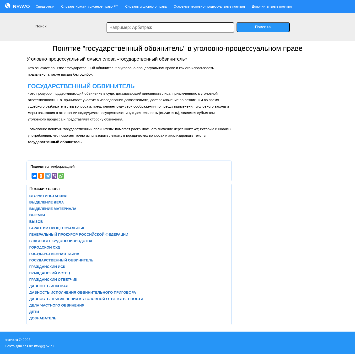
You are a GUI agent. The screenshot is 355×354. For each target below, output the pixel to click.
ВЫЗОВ (36, 221)
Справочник (45, 6)
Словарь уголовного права (146, 6)
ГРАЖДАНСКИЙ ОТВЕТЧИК (53, 279)
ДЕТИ (34, 312)
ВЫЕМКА (37, 215)
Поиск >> (263, 27)
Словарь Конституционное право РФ (89, 6)
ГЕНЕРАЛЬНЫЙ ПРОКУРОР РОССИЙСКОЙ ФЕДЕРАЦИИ (78, 234)
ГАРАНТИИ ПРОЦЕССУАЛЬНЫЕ (57, 228)
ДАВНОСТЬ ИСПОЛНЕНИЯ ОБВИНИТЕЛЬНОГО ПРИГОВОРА (82, 292)
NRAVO (17, 6)
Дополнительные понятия (272, 6)
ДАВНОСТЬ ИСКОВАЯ (48, 286)
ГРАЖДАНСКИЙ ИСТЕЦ (49, 273)
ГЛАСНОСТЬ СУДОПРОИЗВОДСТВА (60, 241)
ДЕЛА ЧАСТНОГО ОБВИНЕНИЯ (56, 305)
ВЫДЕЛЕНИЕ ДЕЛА (46, 202)
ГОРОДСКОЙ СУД (44, 247)
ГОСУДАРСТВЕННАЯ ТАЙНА (54, 254)
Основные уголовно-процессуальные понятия (209, 6)
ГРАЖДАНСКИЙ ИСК (47, 267)
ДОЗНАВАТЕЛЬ (42, 318)
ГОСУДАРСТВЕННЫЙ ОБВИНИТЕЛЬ (61, 260)
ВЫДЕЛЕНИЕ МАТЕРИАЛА (52, 209)
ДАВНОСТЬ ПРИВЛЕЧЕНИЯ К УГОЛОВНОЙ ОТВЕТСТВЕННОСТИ (86, 299)
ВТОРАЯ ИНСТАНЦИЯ (48, 196)
